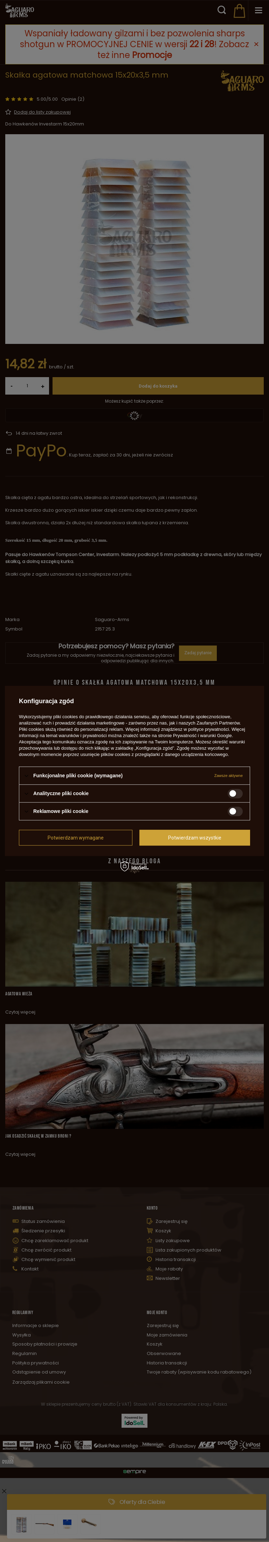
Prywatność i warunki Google (202, 735)
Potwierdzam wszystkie (194, 838)
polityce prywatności (208, 729)
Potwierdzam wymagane (76, 838)
